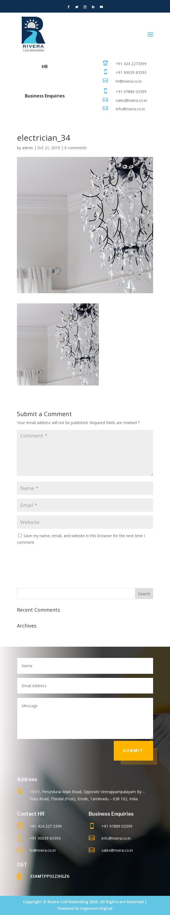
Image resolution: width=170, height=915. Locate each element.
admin (27, 147)
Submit (133, 750)
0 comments (75, 147)
